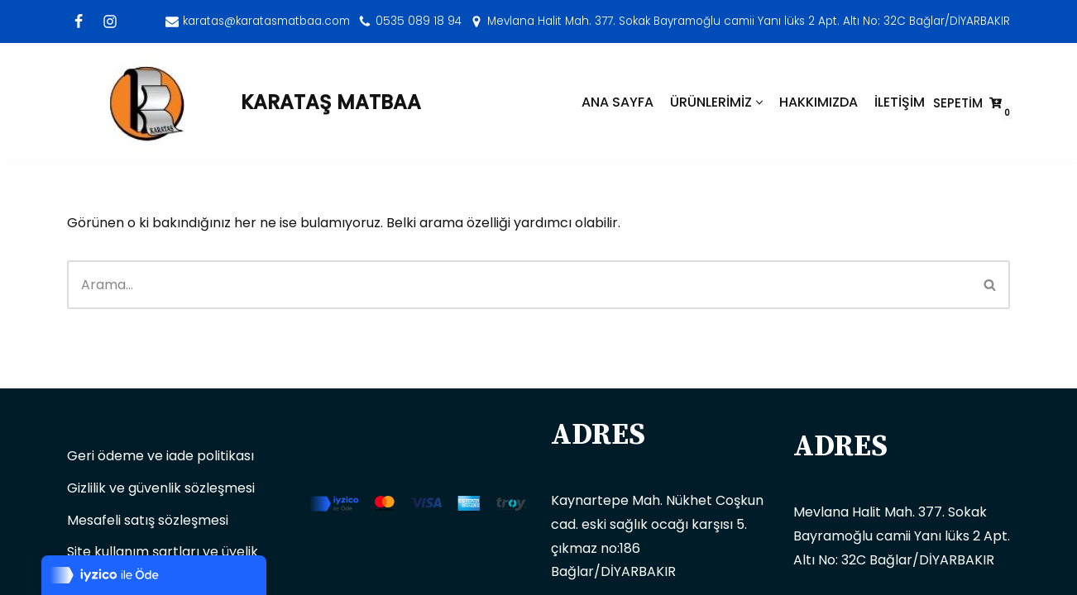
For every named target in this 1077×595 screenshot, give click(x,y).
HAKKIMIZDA (818, 102)
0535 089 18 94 (419, 21)
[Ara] (519, 284)
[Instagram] (110, 21)
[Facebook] (78, 21)
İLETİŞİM (899, 102)
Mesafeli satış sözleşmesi (147, 520)
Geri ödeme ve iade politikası (160, 455)
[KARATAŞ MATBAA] (244, 102)
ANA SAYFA (617, 102)
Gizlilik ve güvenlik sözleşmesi (161, 487)
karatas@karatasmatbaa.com (266, 21)
